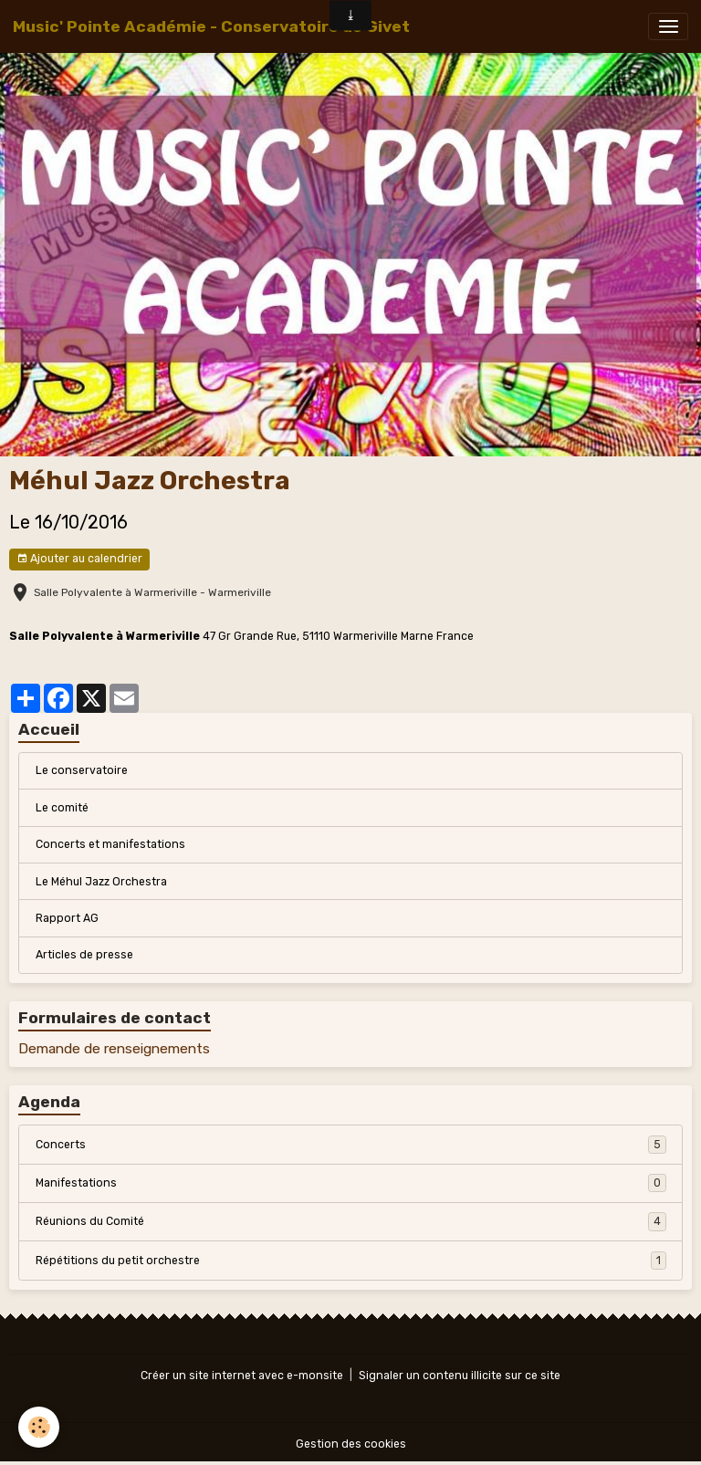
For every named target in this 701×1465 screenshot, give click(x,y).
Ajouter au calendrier (79, 559)
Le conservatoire (82, 770)
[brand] (211, 26)
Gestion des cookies (351, 1444)
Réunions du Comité (351, 1221)
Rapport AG (67, 918)
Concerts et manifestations (110, 844)
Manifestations (351, 1183)
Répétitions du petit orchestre (351, 1260)
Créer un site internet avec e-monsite (242, 1375)
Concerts (351, 1144)
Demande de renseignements (114, 1049)
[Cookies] (38, 1427)
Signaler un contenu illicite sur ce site (459, 1375)
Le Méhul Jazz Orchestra (101, 881)
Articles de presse (84, 954)
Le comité (62, 807)
